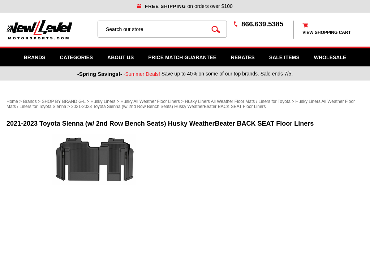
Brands (35, 57)
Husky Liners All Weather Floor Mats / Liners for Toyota (238, 101)
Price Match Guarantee (182, 57)
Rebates (243, 57)
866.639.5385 (262, 24)
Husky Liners (102, 101)
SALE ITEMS (284, 57)
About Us (120, 57)
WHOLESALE (330, 57)
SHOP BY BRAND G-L (63, 101)
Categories (76, 57)
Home (12, 101)
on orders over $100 (185, 6)
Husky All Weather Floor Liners (150, 101)
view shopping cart (326, 32)
